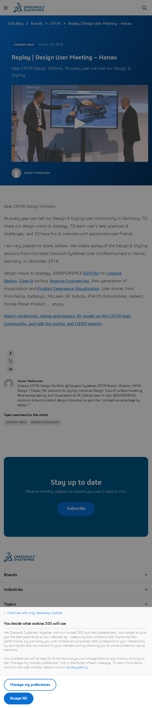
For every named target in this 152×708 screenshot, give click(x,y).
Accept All (18, 698)
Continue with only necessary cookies (34, 613)
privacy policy (77, 667)
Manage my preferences (30, 685)
